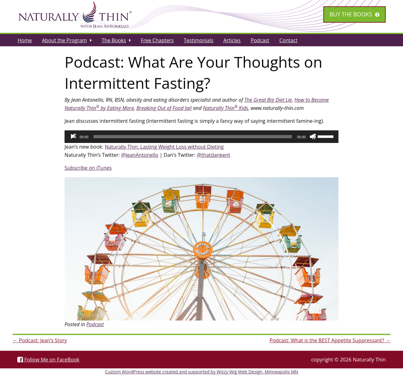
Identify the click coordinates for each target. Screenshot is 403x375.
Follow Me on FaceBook (48, 359)
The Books (114, 40)
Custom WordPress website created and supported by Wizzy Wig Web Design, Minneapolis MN (201, 372)
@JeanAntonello (139, 154)
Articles (232, 40)
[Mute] (312, 137)
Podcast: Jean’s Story (40, 340)
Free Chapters (157, 40)
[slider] (193, 136)
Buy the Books (351, 14)
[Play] (73, 137)
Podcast (260, 40)
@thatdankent (213, 154)
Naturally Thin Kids (225, 108)
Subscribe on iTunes (88, 167)
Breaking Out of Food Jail (163, 108)
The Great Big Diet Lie (268, 99)
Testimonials (198, 40)
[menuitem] (25, 40)
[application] (201, 136)
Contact (288, 40)
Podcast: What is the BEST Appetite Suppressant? (330, 340)
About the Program (64, 40)
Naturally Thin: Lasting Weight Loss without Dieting (164, 146)
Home (25, 40)
